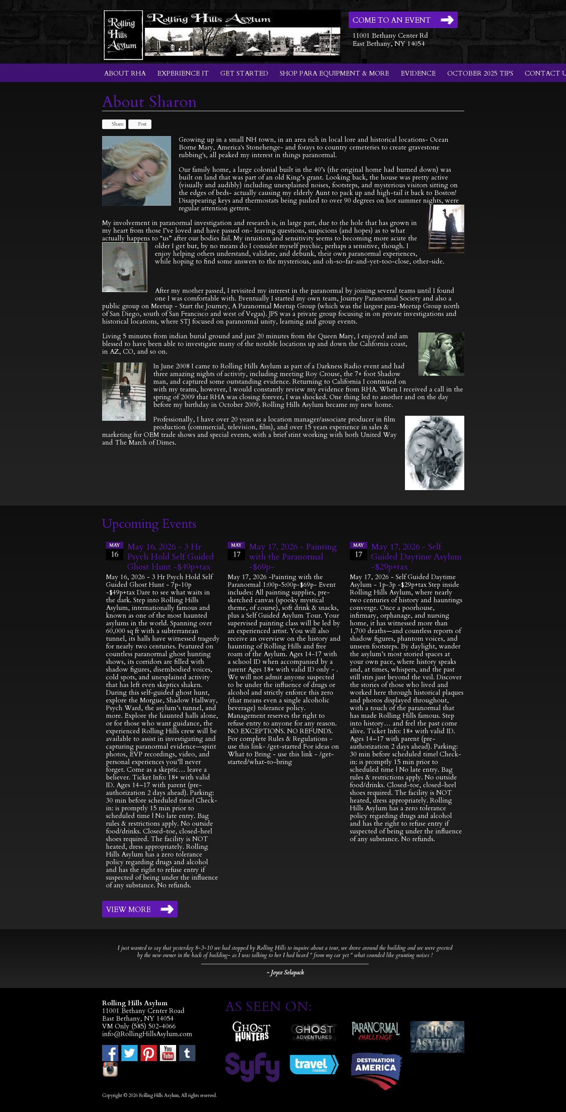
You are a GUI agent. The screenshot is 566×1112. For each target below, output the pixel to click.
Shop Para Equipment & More (334, 73)
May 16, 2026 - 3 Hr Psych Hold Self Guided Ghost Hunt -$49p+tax (170, 557)
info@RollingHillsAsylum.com (147, 1034)
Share (114, 124)
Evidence (418, 73)
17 (236, 550)
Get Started (244, 73)
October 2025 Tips (480, 73)
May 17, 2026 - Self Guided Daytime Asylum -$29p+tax (416, 557)
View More (128, 910)
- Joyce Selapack (285, 972)
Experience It (183, 73)
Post (138, 124)
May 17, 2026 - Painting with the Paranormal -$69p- (293, 557)
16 (114, 550)
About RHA (125, 73)
